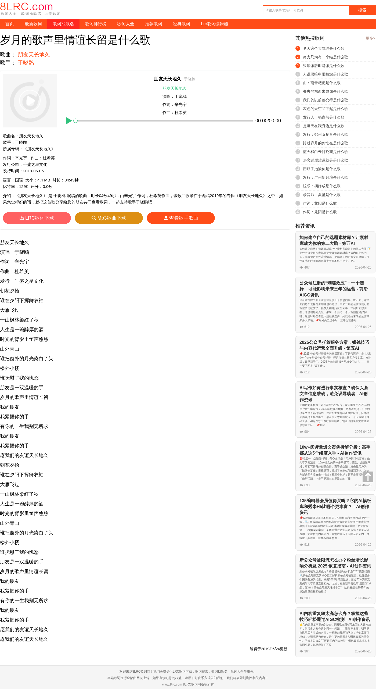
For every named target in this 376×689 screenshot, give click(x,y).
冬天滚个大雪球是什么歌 (323, 48)
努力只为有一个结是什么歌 (325, 57)
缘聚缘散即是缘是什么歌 (323, 65)
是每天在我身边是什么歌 (323, 126)
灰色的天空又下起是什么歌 (325, 108)
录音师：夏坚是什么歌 (322, 194)
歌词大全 (125, 24)
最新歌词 (33, 24)
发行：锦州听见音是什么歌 (325, 134)
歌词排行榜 (95, 24)
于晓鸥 (26, 63)
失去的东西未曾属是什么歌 (325, 91)
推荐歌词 (153, 24)
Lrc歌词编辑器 (214, 24)
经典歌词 (181, 24)
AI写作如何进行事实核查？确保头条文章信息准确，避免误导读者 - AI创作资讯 (333, 393)
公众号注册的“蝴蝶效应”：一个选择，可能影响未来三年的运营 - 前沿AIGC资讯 (333, 289)
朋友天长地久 (34, 55)
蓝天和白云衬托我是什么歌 (325, 151)
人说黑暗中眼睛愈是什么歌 (325, 74)
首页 (9, 24)
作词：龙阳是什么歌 (320, 203)
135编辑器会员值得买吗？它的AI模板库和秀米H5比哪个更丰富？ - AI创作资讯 (335, 506)
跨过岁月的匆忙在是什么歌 (325, 143)
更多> (370, 38)
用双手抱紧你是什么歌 (322, 169)
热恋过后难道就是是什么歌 (325, 160)
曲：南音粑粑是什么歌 (322, 83)
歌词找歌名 (63, 24)
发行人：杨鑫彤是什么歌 (323, 117)
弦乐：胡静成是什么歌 (322, 186)
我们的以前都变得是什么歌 (325, 100)
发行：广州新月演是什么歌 (325, 177)
